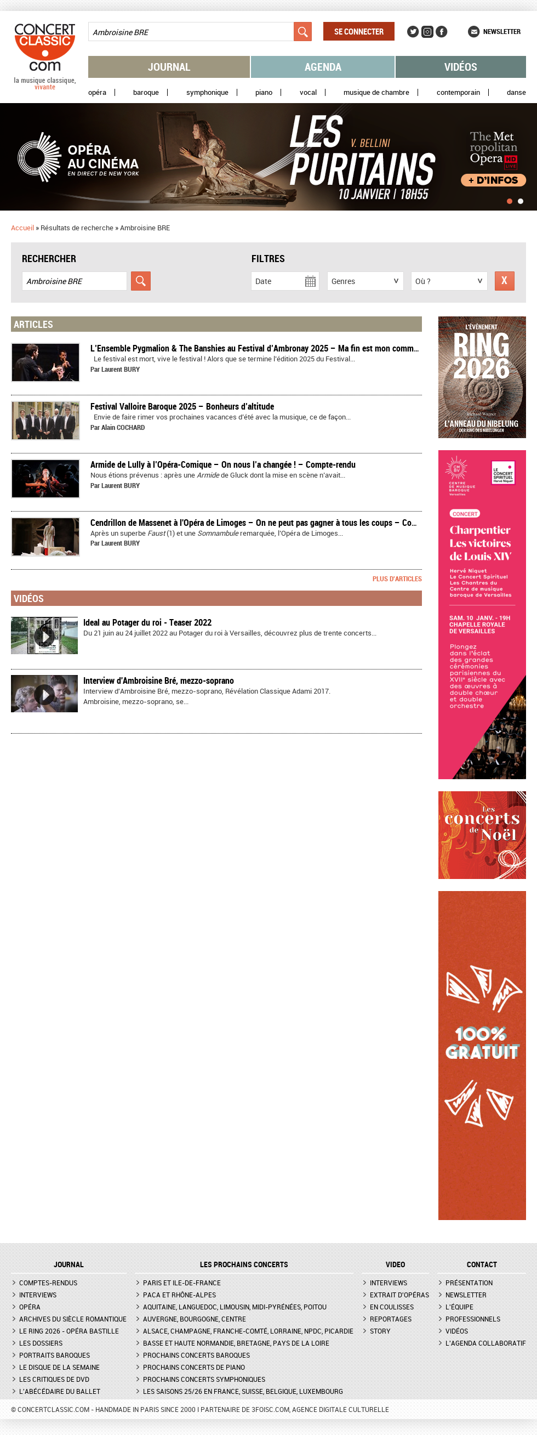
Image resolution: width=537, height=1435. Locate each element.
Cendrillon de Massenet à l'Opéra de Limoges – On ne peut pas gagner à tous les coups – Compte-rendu (271, 523)
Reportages (391, 1318)
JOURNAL (69, 1264)
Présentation (469, 1282)
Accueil (22, 227)
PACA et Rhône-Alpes (179, 1294)
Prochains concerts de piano (194, 1367)
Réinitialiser (505, 281)
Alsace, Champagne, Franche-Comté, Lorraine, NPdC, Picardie (248, 1330)
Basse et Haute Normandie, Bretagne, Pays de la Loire (236, 1342)
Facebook (442, 32)
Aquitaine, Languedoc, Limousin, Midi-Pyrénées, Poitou (235, 1306)
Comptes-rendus (48, 1282)
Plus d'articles (397, 578)
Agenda (323, 66)
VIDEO (395, 1264)
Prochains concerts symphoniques (204, 1379)
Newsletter (502, 31)
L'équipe (459, 1306)
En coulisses (392, 1306)
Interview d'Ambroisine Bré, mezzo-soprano (158, 680)
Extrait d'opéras (399, 1294)
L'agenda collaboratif (485, 1342)
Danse (516, 92)
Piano (263, 92)
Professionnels (472, 1318)
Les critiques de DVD (54, 1379)
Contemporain (458, 92)
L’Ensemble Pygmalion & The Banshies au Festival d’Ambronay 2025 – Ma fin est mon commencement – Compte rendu (298, 348)
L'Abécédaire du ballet (59, 1391)
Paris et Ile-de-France (182, 1282)
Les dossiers (40, 1342)
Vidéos (460, 66)
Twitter (413, 32)
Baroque (146, 92)
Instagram (427, 32)
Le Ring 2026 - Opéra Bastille (69, 1330)
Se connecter (359, 31)
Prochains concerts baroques (196, 1355)
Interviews (37, 1294)
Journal (169, 66)
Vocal (308, 92)
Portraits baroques (54, 1355)
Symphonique (207, 92)
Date (263, 281)
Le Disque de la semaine (59, 1367)
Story (380, 1330)
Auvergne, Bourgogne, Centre (194, 1318)
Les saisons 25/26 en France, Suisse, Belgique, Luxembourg (243, 1391)
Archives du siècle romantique (73, 1318)
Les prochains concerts (244, 1264)
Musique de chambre (376, 92)
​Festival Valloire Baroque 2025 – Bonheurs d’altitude (182, 406)
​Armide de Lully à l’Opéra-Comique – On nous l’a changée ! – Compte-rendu (223, 464)
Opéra (97, 92)
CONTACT (482, 1264)
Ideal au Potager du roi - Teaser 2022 (147, 622)
